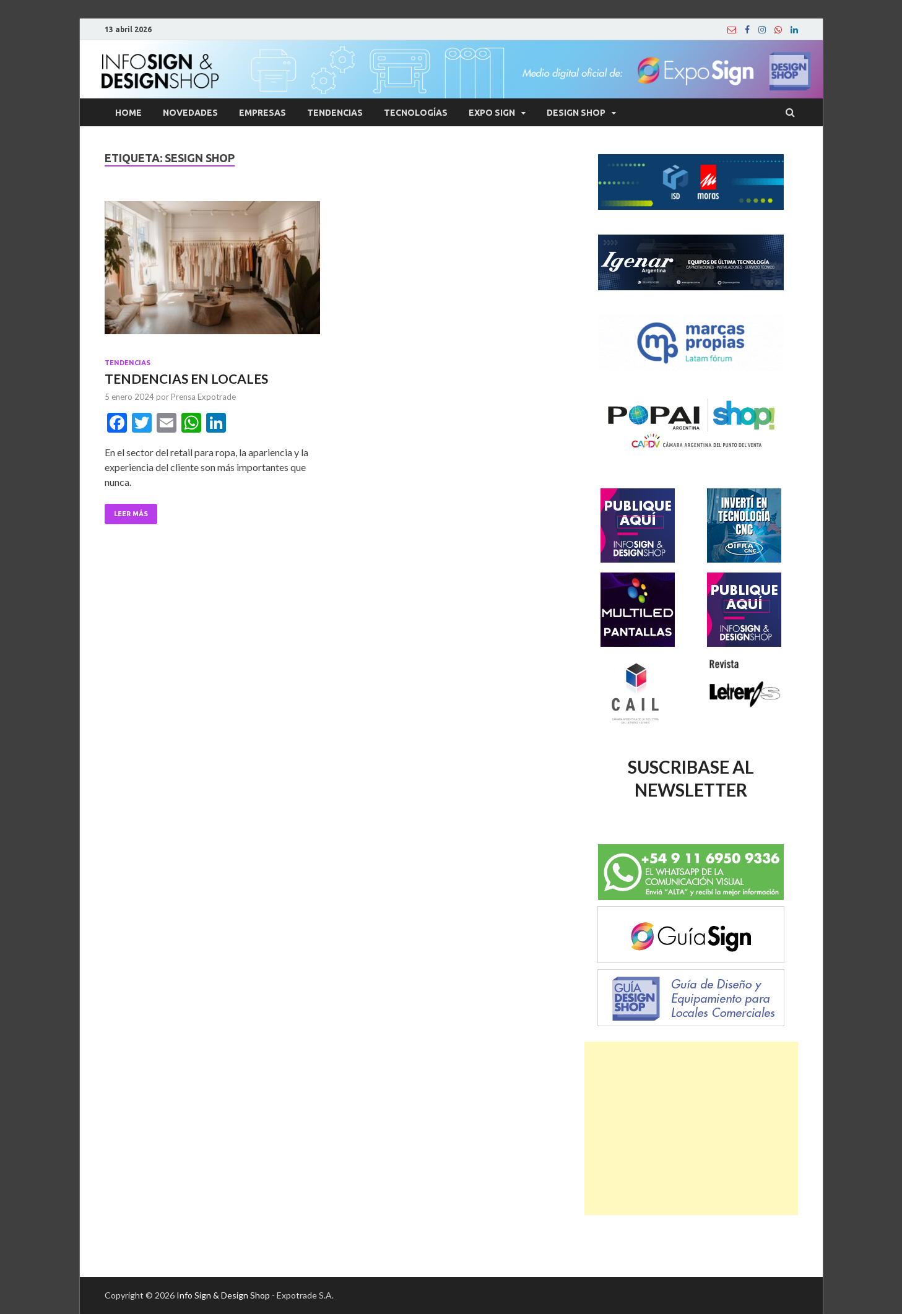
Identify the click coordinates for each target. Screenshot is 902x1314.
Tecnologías (416, 113)
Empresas (262, 113)
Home (128, 113)
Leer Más (131, 513)
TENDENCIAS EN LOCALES (186, 378)
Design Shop (576, 113)
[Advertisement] (691, 1128)
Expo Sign (492, 113)
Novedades (190, 113)
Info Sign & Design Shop (223, 1295)
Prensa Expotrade (203, 397)
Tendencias (335, 113)
